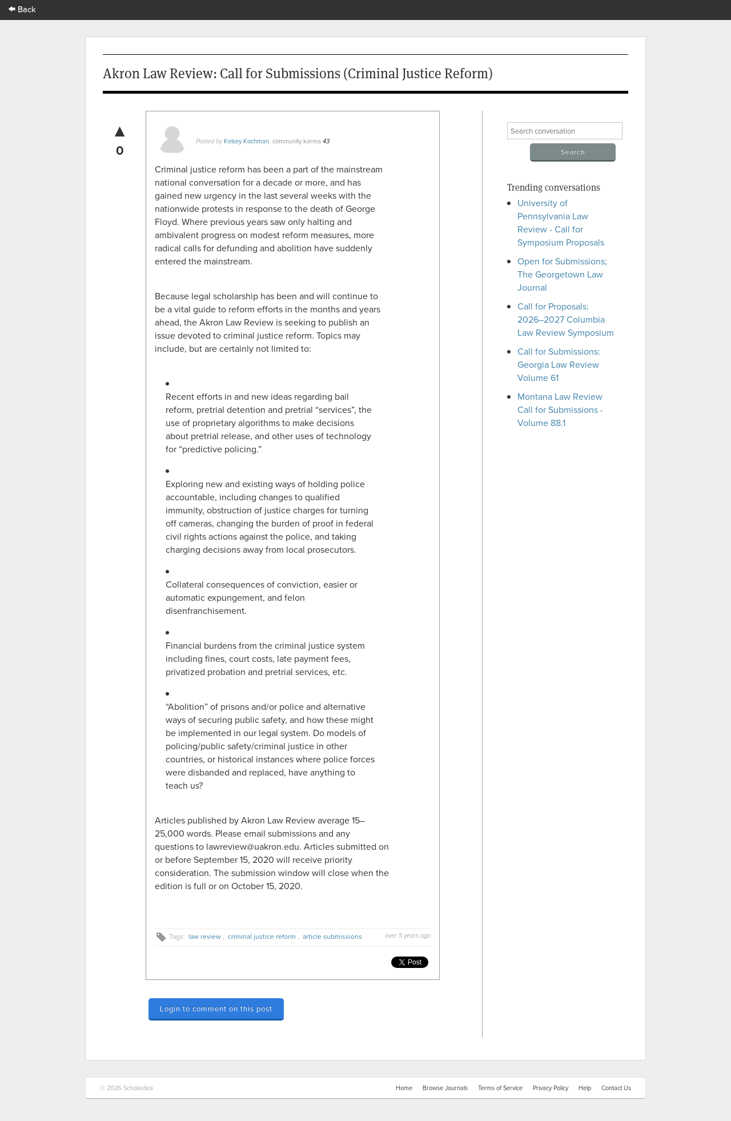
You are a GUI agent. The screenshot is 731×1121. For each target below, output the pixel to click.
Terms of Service (500, 1087)
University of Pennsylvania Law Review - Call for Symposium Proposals (560, 222)
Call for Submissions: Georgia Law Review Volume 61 (558, 364)
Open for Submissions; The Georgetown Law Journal (562, 274)
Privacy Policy (550, 1087)
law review (204, 936)
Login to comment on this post (216, 1008)
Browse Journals (445, 1087)
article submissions (332, 936)
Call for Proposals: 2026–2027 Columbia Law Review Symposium (565, 319)
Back (22, 9)
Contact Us (616, 1087)
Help (585, 1087)
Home (404, 1087)
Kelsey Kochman (246, 141)
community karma (296, 141)
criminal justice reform (262, 936)
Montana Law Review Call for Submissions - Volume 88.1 (560, 409)
